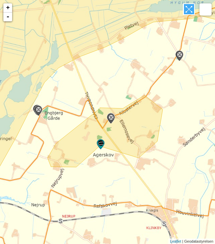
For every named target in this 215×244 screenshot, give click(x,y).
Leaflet (175, 241)
